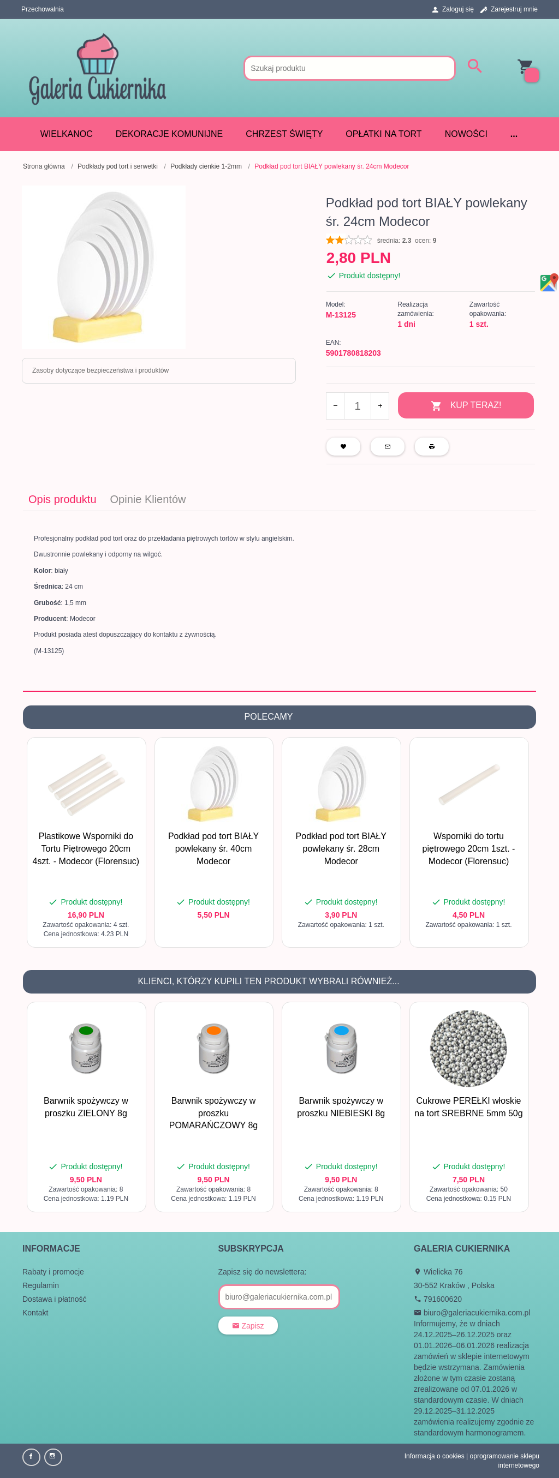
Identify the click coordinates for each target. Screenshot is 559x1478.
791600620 (438, 1298)
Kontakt (35, 1311)
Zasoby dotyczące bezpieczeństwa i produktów (100, 370)
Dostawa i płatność (54, 1298)
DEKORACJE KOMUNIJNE (169, 134)
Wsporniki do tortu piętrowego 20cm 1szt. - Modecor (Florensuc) (469, 848)
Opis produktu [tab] (62, 498)
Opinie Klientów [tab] (148, 498)
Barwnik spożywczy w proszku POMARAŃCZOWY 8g (213, 1112)
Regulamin (40, 1284)
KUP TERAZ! (465, 406)
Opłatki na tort (383, 134)
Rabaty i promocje (53, 1270)
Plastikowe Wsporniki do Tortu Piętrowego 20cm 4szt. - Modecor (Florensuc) (86, 848)
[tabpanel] (279, 600)
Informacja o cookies (435, 1455)
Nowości (466, 134)
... (514, 134)
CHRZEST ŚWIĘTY (284, 134)
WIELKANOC (66, 134)
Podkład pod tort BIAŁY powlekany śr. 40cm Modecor (213, 848)
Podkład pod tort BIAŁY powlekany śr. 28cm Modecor (341, 848)
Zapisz (248, 1324)
